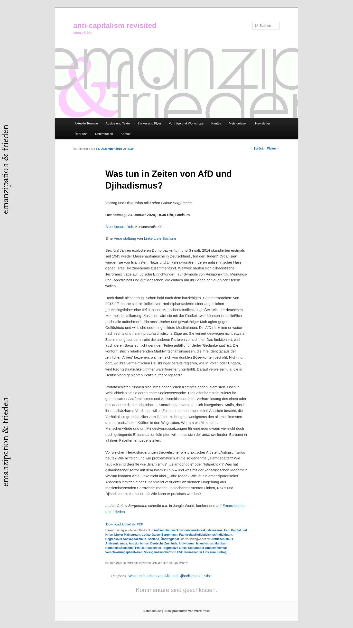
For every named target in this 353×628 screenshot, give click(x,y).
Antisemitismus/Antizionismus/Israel (179, 530)
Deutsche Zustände (163, 543)
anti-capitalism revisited (115, 25)
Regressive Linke (175, 548)
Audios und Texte (118, 123)
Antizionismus (139, 543)
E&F (131, 149)
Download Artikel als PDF (124, 524)
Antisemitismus (116, 543)
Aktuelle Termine (86, 123)
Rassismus (153, 548)
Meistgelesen (238, 123)
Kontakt (126, 134)
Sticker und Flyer (149, 123)
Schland (153, 539)
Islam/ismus (204, 543)
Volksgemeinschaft (157, 552)
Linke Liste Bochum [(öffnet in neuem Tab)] (160, 238)
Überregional (170, 539)
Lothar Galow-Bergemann (159, 534)
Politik (139, 548)
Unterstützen (104, 134)
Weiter (273, 148)
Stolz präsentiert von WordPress (187, 611)
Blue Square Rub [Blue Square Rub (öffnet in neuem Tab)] (119, 227)
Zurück (256, 148)
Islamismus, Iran (217, 530)
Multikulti (220, 543)
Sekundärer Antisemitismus (207, 548)
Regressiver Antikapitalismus (125, 539)
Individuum (187, 543)
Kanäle (216, 123)
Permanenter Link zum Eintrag (205, 552)
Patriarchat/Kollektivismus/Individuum (205, 534)
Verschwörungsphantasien (124, 552)
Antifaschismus (222, 539)
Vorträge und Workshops (186, 123)
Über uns (80, 134)
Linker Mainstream (127, 534)
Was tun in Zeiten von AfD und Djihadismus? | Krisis (170, 576)
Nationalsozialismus (119, 548)
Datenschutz (152, 611)
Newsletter (262, 123)
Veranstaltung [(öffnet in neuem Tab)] (125, 238)
